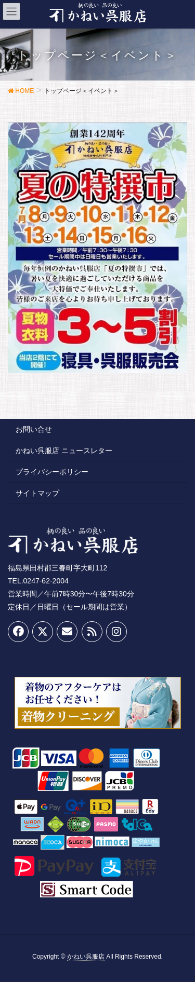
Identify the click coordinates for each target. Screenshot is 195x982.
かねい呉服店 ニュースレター (64, 450)
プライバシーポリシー (52, 472)
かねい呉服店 (86, 956)
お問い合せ (34, 429)
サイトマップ (37, 493)
